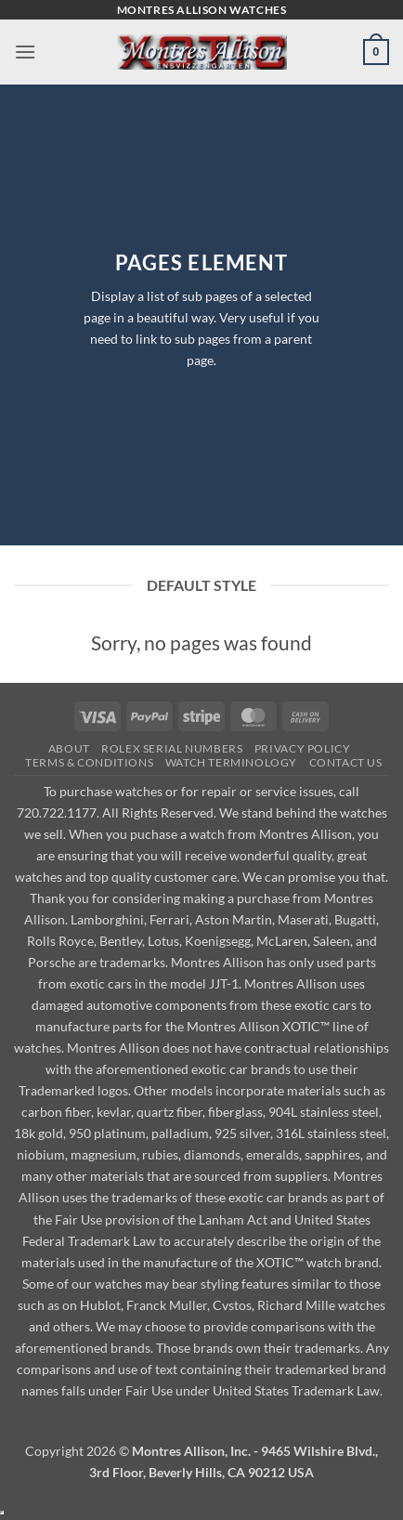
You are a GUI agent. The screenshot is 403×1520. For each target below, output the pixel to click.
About (69, 748)
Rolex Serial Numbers (171, 748)
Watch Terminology (231, 762)
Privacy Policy (302, 748)
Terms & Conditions (89, 762)
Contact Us (346, 762)
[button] (25, 51)
